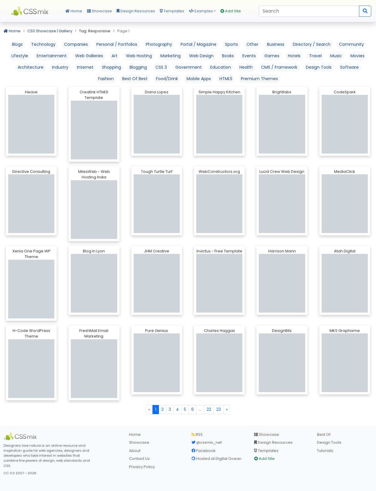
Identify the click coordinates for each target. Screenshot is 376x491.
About (134, 450)
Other (252, 44)
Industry (60, 67)
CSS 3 (161, 67)
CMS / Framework (279, 67)
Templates (172, 11)
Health (246, 67)
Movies (357, 56)
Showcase (99, 11)
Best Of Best (134, 79)
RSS (197, 434)
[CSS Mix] (21, 436)
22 (209, 409)
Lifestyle (19, 56)
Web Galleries (89, 56)
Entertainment (52, 56)
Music (336, 56)
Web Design (201, 56)
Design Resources (136, 11)
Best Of (323, 434)
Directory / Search (311, 44)
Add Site (230, 11)
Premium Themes (259, 79)
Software (349, 67)
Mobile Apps (199, 79)
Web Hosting (139, 56)
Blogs (17, 44)
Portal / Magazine (198, 44)
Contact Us (139, 458)
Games (271, 56)
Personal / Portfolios (116, 44)
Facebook (204, 450)
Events (249, 56)
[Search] (309, 11)
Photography (159, 44)
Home (73, 11)
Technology (43, 44)
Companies (76, 44)
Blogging (138, 67)
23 (218, 409)
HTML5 (225, 79)
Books (228, 56)
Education (220, 67)
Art (115, 56)
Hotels (294, 56)
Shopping (111, 67)
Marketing (170, 56)
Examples (201, 11)
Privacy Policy (142, 467)
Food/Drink (167, 79)
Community (351, 44)
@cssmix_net (207, 442)
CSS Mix (31, 11)
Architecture (30, 67)
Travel (315, 56)
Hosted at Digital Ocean (216, 458)
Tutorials (325, 450)
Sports (231, 44)
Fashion (106, 79)
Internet (85, 67)
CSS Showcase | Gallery (49, 31)
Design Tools (319, 67)
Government (188, 67)
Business (275, 44)
